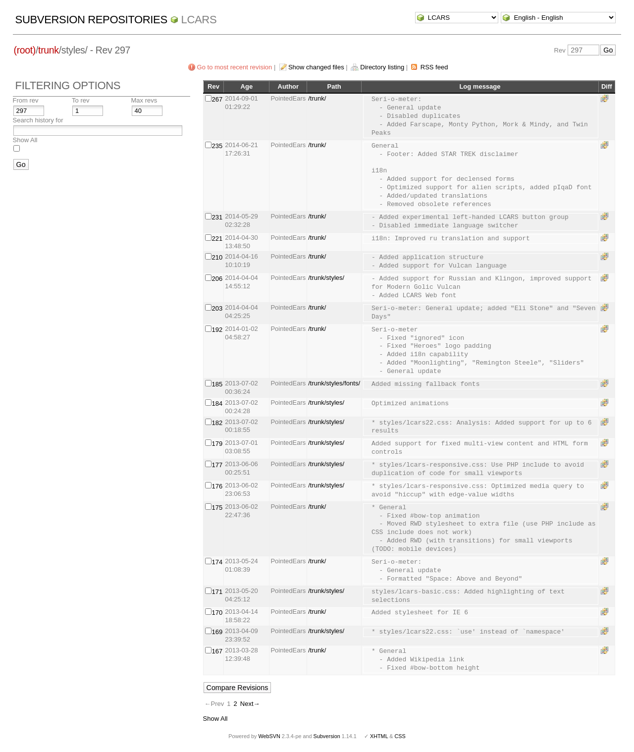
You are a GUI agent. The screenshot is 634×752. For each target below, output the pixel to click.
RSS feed (434, 67)
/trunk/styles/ (326, 277)
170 (217, 612)
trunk (48, 50)
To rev (80, 100)
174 (217, 562)
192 (217, 329)
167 (217, 651)
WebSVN (269, 736)
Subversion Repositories (91, 19)
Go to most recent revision (234, 67)
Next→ (250, 703)
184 (217, 403)
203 (217, 308)
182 (217, 423)
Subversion (327, 736)
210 (217, 257)
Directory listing (382, 67)
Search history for (38, 120)
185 (217, 384)
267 (217, 99)
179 (217, 443)
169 (217, 632)
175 (217, 507)
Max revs (144, 100)
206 (217, 278)
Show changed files (316, 67)
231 (217, 217)
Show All (25, 140)
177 (217, 465)
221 (217, 238)
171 (217, 591)
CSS (400, 736)
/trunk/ (317, 98)
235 (217, 146)
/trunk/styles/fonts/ (334, 383)
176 (217, 486)
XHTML (379, 736)
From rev (26, 100)
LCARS (199, 19)
